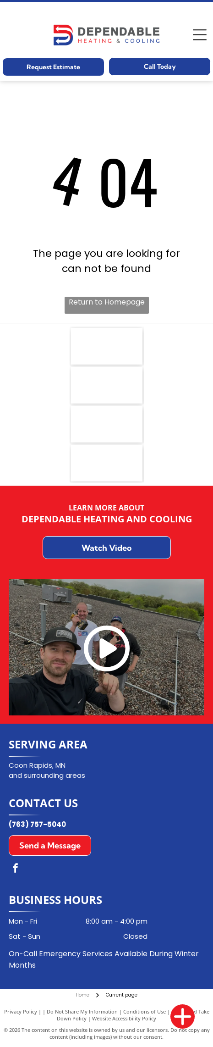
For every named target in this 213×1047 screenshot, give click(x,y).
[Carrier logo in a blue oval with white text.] (106, 385)
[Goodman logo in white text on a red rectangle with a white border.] (106, 463)
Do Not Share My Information (82, 1011)
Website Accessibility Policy (124, 1018)
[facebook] (15, 869)
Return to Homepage (107, 302)
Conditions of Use (144, 1011)
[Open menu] (200, 35)
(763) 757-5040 (37, 824)
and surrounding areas (47, 775)
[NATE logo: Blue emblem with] (106, 346)
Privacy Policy (20, 1011)
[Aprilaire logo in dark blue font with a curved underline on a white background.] (106, 424)
